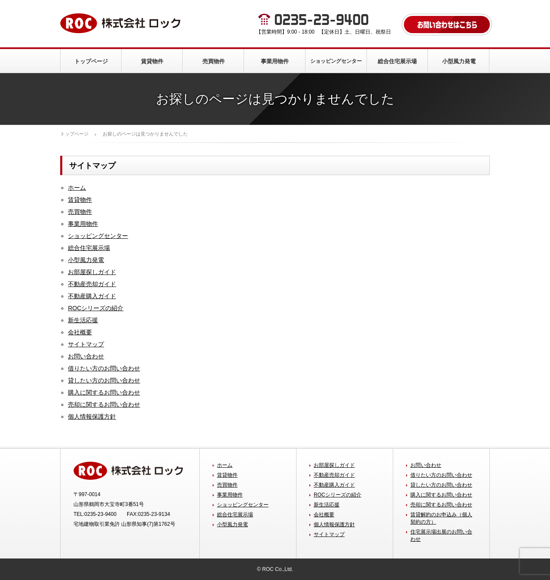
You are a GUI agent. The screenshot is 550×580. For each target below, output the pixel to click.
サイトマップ (86, 344)
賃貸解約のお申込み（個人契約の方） (441, 518)
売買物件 (213, 61)
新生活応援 (83, 320)
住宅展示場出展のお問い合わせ (441, 535)
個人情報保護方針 (92, 416)
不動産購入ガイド (92, 296)
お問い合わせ (86, 356)
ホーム (77, 187)
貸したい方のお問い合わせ (104, 380)
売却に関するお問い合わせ (104, 404)
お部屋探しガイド (92, 271)
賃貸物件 (152, 61)
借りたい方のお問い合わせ (104, 368)
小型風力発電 (459, 61)
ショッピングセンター (336, 61)
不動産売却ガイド (92, 284)
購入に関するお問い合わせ (104, 392)
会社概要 (80, 332)
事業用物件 (275, 61)
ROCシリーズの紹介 (95, 308)
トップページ (91, 61)
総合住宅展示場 (397, 61)
